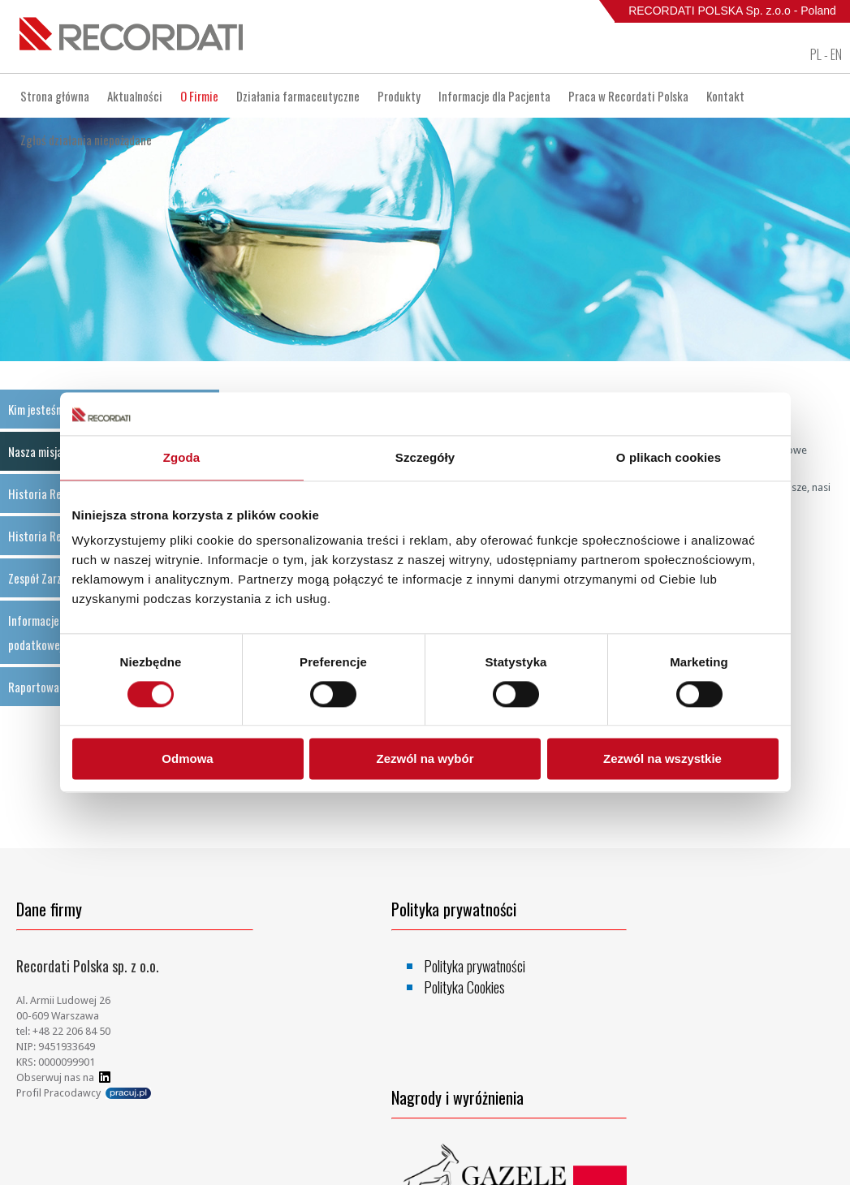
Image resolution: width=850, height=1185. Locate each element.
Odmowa (187, 759)
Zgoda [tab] (182, 457)
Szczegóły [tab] (425, 457)
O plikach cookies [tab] (668, 457)
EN (836, 54)
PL (816, 54)
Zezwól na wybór (424, 759)
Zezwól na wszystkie (662, 759)
